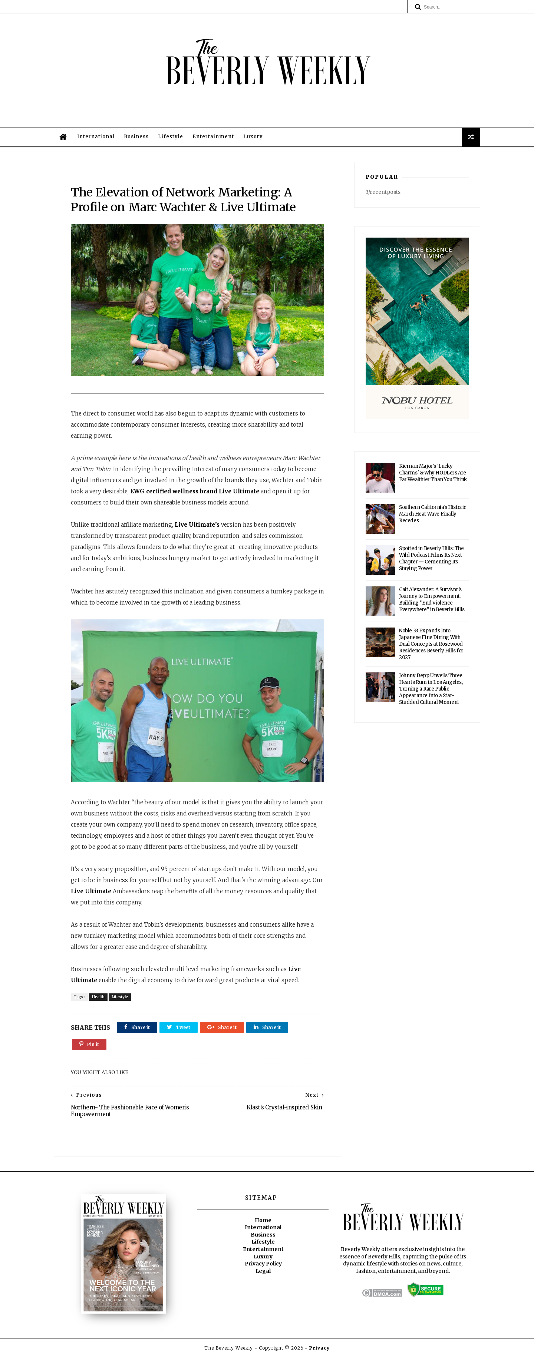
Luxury (253, 136)
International (96, 136)
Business (136, 136)
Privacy (319, 1348)
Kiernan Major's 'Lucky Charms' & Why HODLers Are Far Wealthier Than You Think (433, 473)
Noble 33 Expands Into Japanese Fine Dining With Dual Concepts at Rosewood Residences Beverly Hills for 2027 (431, 644)
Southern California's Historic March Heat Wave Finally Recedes (432, 514)
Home (263, 1220)
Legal (263, 1271)
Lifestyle (170, 136)
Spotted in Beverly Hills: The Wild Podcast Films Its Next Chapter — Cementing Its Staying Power (431, 558)
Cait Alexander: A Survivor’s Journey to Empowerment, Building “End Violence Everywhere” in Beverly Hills (432, 599)
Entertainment (213, 136)
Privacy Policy (263, 1263)
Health (98, 996)
